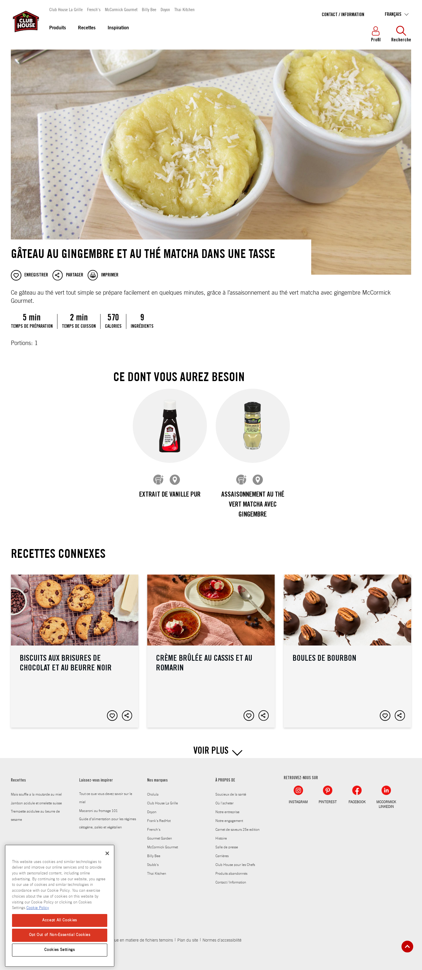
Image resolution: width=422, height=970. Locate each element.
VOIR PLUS (211, 747)
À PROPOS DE (225, 776)
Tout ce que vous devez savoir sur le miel (105, 793)
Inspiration (118, 28)
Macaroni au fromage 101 (98, 806)
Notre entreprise (227, 807)
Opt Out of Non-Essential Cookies (60, 935)
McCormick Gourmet (121, 9)
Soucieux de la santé (230, 790)
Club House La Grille (66, 9)
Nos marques (157, 776)
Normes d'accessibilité (222, 936)
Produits (57, 28)
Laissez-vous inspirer (96, 776)
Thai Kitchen (184, 9)
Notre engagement (229, 816)
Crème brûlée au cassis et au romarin (211, 646)
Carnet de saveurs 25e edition (237, 825)
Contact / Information (343, 15)
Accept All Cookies (59, 920)
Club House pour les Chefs (235, 860)
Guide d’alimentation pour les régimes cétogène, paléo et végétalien (107, 819)
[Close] (107, 853)
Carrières (222, 851)
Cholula (153, 790)
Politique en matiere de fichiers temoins (138, 936)
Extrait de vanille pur (169, 495)
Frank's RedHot (159, 816)
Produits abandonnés (231, 869)
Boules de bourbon (347, 646)
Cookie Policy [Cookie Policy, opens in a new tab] (37, 908)
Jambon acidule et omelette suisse (36, 799)
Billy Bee (149, 9)
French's (94, 9)
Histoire (221, 834)
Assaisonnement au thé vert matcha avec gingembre (252, 505)
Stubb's (153, 860)
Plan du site (187, 936)
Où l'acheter (224, 799)
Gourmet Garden (159, 834)
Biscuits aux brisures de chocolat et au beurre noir (74, 646)
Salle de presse (226, 843)
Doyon (165, 9)
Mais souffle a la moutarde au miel (36, 790)
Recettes (87, 28)
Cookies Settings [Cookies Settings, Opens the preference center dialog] (59, 950)
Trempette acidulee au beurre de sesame (35, 811)
